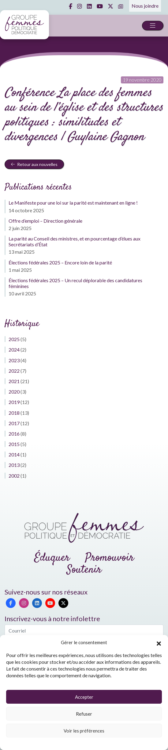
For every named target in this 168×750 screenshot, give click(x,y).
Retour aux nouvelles (34, 164)
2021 (14, 381)
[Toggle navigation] (152, 25)
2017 (14, 423)
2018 (14, 413)
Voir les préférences (84, 730)
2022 (14, 371)
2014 (14, 454)
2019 (14, 402)
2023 (14, 360)
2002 (14, 476)
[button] (159, 643)
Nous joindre (145, 6)
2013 (14, 465)
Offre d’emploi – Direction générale (45, 221)
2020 (14, 391)
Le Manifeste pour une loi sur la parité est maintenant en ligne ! (73, 203)
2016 (14, 434)
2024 (14, 349)
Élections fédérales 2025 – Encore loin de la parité (60, 262)
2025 (14, 339)
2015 (14, 444)
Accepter (84, 697)
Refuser (84, 714)
